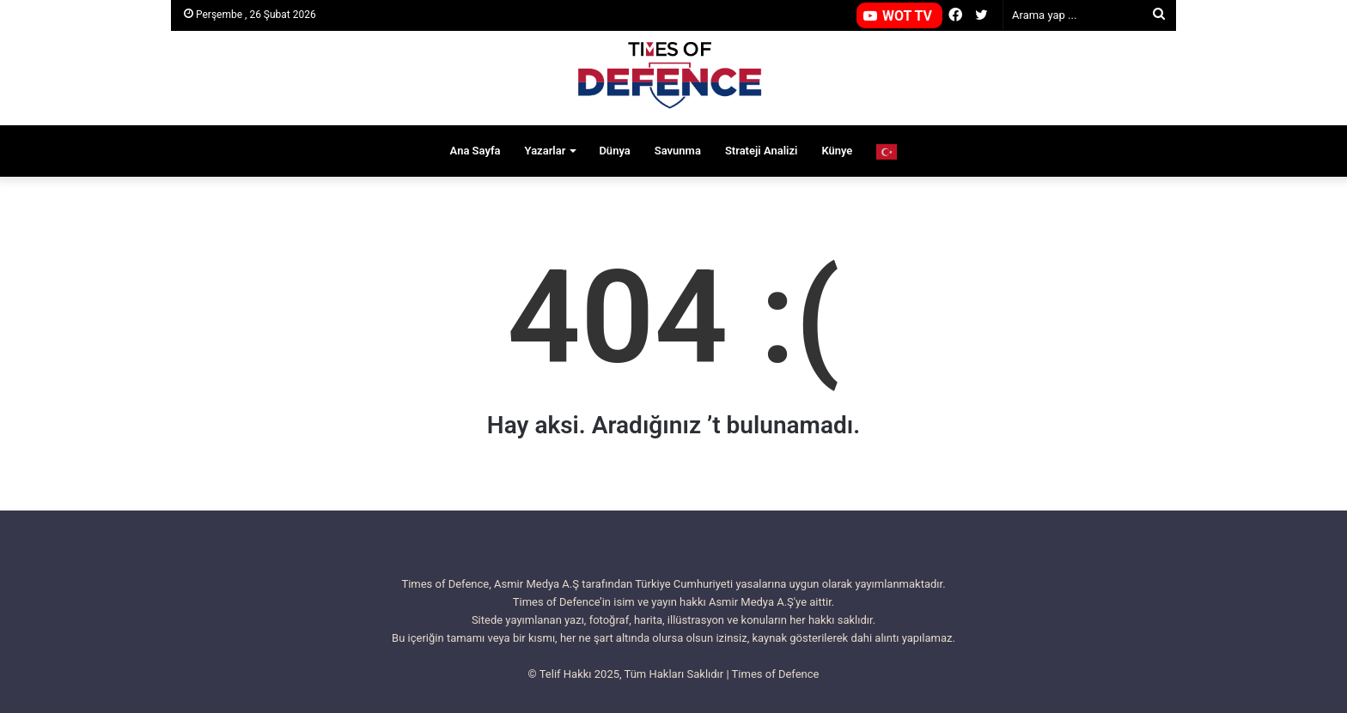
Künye (836, 150)
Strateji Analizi (761, 150)
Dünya (614, 150)
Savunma (678, 150)
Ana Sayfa (475, 150)
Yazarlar (545, 150)
